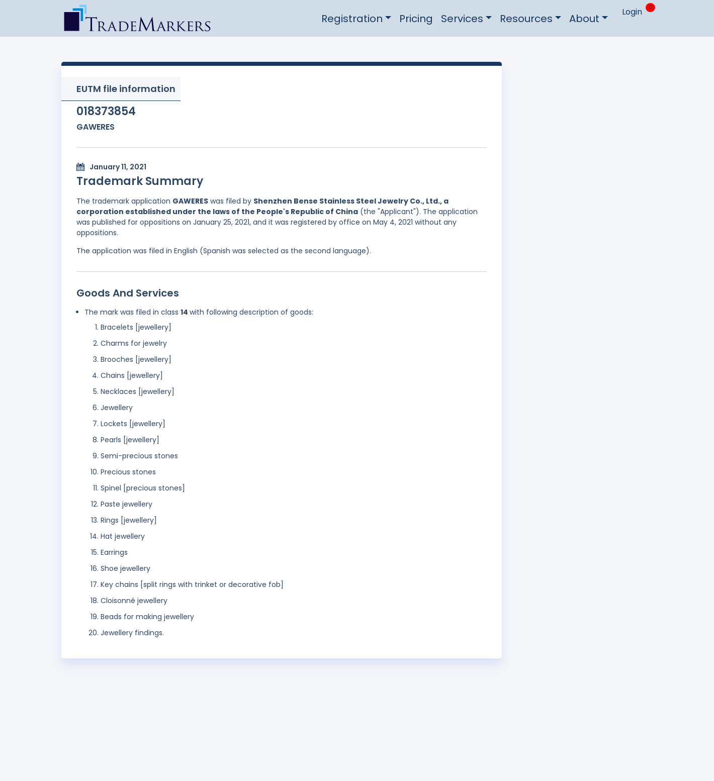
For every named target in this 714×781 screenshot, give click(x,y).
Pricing (416, 19)
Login (632, 12)
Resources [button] (526, 19)
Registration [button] (352, 19)
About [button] (584, 19)
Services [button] (462, 19)
